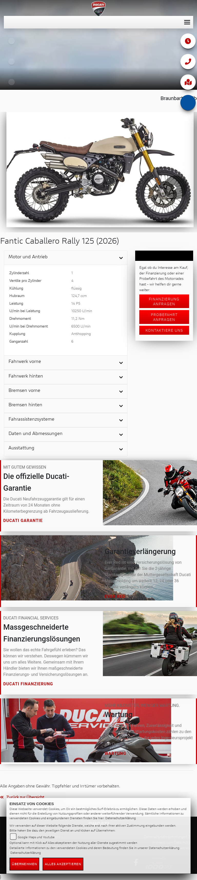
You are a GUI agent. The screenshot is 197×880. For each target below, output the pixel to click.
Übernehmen (24, 864)
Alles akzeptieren (63, 864)
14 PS (75, 303)
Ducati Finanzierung (28, 683)
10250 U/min (81, 310)
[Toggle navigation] (187, 22)
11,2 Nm (77, 318)
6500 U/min (81, 326)
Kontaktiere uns (164, 330)
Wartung (115, 753)
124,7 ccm (79, 295)
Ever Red (115, 596)
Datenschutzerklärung (120, 818)
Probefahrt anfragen (164, 317)
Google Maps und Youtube (36, 837)
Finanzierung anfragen (164, 301)
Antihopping (81, 333)
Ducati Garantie (23, 520)
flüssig (76, 288)
